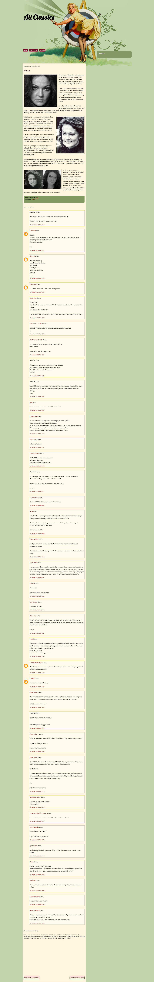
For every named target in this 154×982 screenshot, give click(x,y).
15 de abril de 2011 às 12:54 (37, 791)
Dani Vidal (33, 298)
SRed (31, 511)
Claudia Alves (34, 416)
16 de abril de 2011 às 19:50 (37, 856)
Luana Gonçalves (35, 797)
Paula (31, 862)
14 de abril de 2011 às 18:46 (37, 396)
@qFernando (34, 562)
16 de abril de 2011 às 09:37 (37, 821)
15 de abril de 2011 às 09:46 (37, 610)
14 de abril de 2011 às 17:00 (37, 354)
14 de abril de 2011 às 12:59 (37, 224)
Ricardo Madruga (35, 910)
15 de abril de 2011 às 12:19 (37, 751)
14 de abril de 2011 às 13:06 (37, 292)
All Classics (39, 17)
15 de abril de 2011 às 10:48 (37, 686)
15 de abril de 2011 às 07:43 (37, 466)
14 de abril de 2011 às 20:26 (37, 447)
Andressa (32, 880)
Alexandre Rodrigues (36, 662)
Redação (32, 256)
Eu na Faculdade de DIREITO (39, 813)
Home (25, 50)
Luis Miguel (33, 602)
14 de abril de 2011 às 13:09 (37, 317)
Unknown (33, 230)
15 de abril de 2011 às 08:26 (37, 505)
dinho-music (33, 616)
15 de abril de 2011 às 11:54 (37, 707)
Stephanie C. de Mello (36, 323)
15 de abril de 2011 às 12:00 (37, 728)
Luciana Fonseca (35, 896)
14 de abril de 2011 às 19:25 (37, 433)
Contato (42, 50)
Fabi (31, 402)
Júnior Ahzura (34, 692)
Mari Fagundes (34, 497)
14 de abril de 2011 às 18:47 (37, 410)
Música (33, 199)
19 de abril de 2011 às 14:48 (37, 890)
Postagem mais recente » (31, 977)
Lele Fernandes (34, 827)
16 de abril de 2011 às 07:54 (37, 807)
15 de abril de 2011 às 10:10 (37, 633)
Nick (31, 639)
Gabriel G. (33, 678)
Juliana (32, 583)
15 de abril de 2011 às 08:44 (37, 533)
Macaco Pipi (33, 439)
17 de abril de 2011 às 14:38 (37, 874)
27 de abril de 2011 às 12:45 (37, 923)
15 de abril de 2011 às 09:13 (37, 596)
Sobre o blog (33, 50)
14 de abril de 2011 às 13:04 (37, 278)
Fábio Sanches (34, 539)
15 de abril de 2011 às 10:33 (37, 656)
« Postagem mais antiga (77, 977)
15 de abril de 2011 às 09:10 (37, 577)
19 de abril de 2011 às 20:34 (37, 904)
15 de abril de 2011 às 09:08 (37, 556)
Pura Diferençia (34, 453)
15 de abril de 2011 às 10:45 (37, 672)
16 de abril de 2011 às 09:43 (37, 839)
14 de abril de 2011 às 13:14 (37, 334)
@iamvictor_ (34, 846)
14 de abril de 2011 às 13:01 (37, 250)
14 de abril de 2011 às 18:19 (37, 375)
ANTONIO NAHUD (36, 340)
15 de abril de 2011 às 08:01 (37, 491)
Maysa (27, 70)
